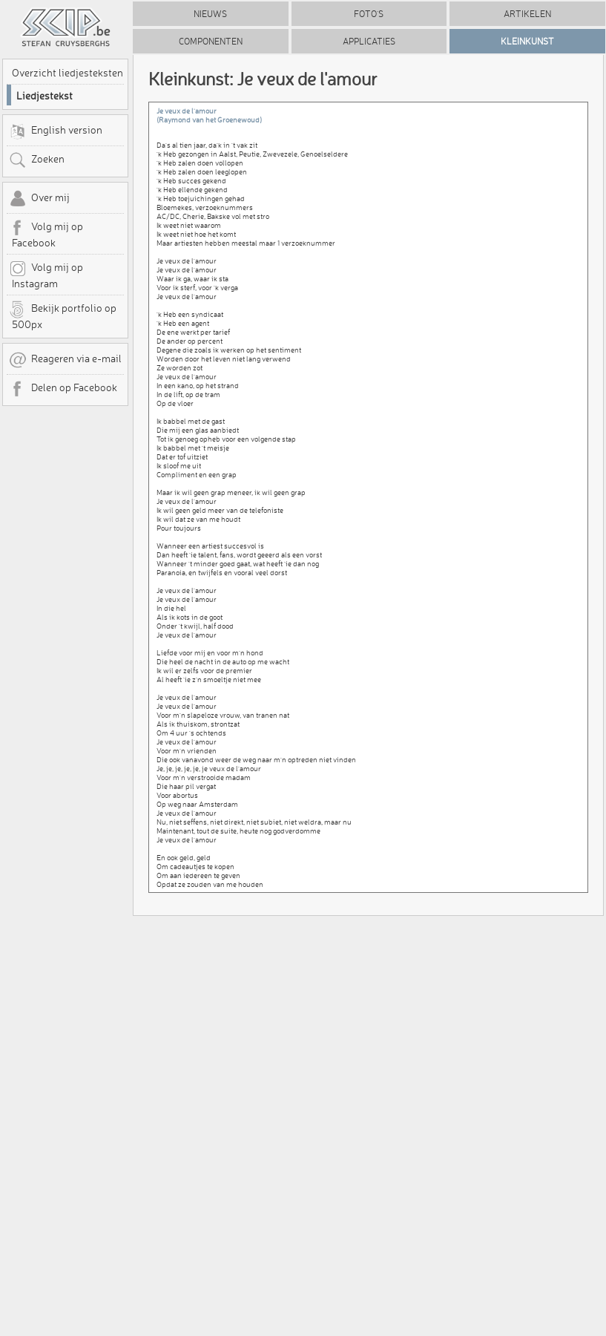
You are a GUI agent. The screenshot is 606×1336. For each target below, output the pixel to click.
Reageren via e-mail (65, 360)
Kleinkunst (527, 41)
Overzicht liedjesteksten (67, 73)
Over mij (39, 199)
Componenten (211, 41)
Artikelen (527, 13)
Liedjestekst (44, 96)
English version (55, 131)
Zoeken (37, 160)
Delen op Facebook (63, 389)
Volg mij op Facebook (46, 234)
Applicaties (369, 41)
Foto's (368, 13)
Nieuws (210, 13)
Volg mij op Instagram (46, 274)
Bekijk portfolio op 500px (62, 315)
